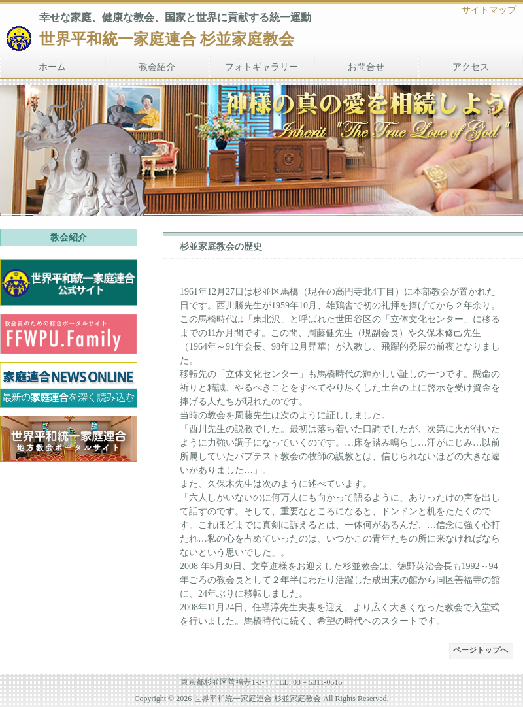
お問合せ (366, 67)
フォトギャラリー (261, 67)
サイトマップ (489, 10)
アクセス (470, 67)
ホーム (52, 67)
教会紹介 (157, 67)
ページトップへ (480, 650)
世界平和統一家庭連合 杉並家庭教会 (166, 39)
